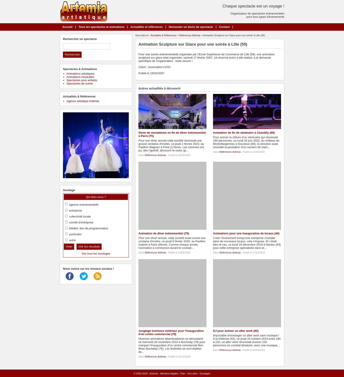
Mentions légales (169, 373)
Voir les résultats (89, 246)
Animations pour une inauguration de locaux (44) (246, 233)
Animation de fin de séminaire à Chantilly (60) (244, 132)
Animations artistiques (80, 73)
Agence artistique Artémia (82, 101)
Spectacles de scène (79, 83)
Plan (182, 373)
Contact (224, 27)
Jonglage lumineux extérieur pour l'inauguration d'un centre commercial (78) (171, 332)
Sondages (204, 373)
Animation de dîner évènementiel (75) (163, 233)
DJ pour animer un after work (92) (235, 330)
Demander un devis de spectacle (191, 27)
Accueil (67, 27)
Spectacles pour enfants (81, 80)
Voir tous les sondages (96, 253)
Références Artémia (189, 35)
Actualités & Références (163, 35)
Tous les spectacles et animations (101, 27)
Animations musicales (80, 77)
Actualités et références (147, 27)
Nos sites (192, 373)
